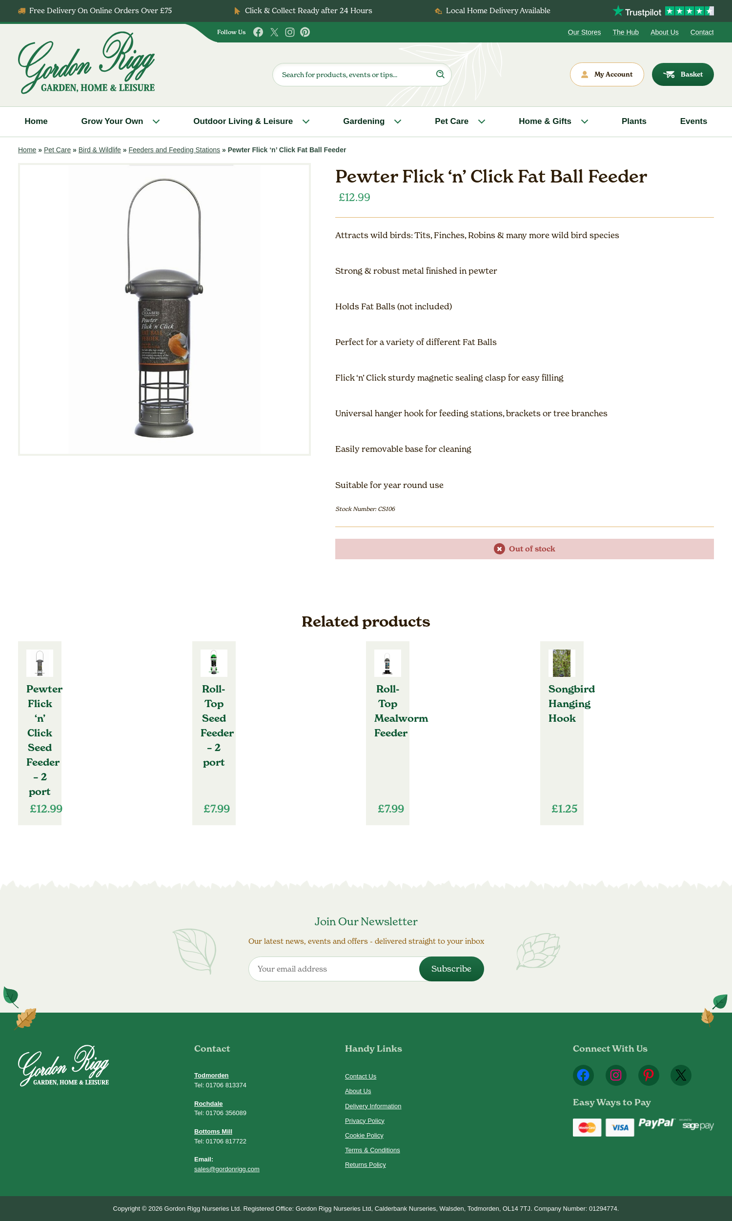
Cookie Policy (364, 1135)
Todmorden (211, 1075)
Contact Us (360, 1076)
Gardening (364, 121)
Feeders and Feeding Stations (174, 150)
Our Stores (584, 32)
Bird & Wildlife (100, 150)
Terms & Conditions (372, 1150)
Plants (634, 121)
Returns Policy (365, 1164)
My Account (607, 74)
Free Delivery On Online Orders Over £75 (100, 10)
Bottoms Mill (213, 1131)
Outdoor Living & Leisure (243, 121)
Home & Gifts (545, 121)
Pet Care (451, 121)
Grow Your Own (112, 121)
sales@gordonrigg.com (227, 1169)
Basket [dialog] (683, 74)
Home (36, 121)
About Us (665, 32)
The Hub (625, 32)
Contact (702, 32)
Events (694, 121)
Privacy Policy (365, 1120)
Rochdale (208, 1103)
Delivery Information (373, 1106)
